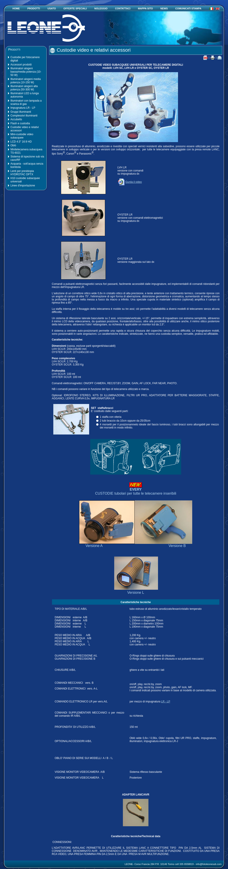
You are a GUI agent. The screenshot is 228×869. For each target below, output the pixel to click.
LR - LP (165, 701)
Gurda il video (129, 182)
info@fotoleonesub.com (209, 864)
